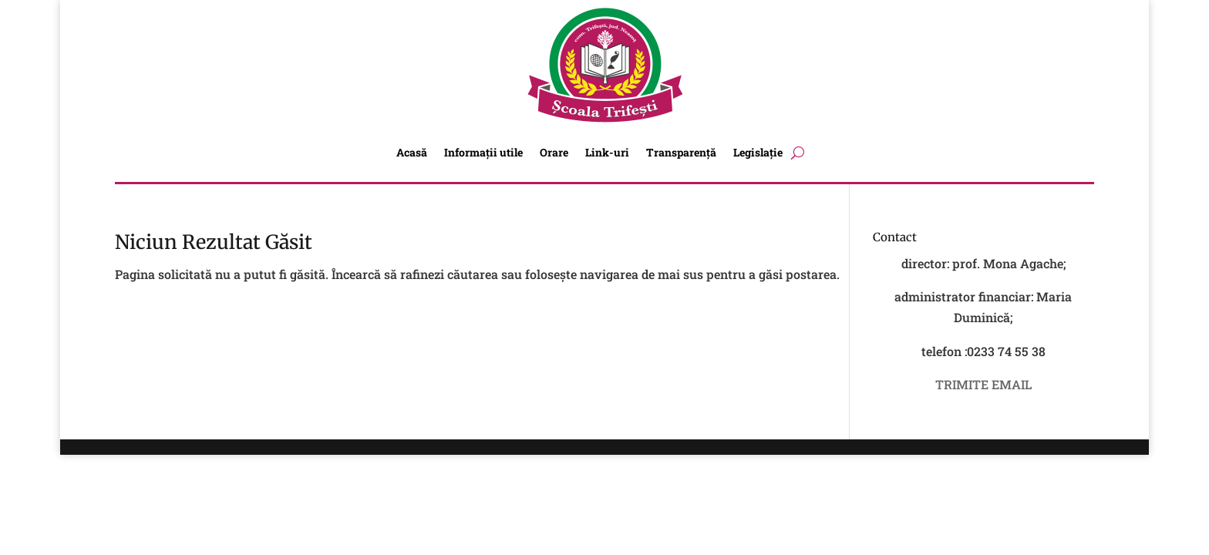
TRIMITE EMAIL (983, 384)
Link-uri (607, 152)
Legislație (758, 152)
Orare (554, 152)
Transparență (681, 152)
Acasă (411, 152)
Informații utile (483, 152)
